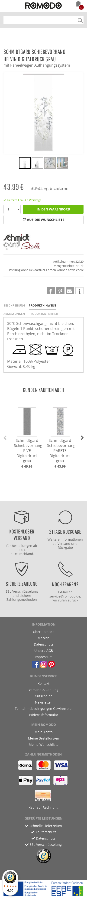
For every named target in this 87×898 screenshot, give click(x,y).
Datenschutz (43, 644)
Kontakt (43, 683)
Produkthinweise (42, 305)
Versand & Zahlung (43, 690)
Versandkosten (59, 189)
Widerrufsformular (43, 715)
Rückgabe (65, 547)
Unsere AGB (43, 650)
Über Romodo (43, 632)
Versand (64, 543)
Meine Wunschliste (43, 744)
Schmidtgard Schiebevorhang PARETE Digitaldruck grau (61, 450)
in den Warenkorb (53, 209)
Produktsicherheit (43, 314)
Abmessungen (14, 314)
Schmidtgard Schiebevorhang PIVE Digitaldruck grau (28, 450)
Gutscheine (43, 696)
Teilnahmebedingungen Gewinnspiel (43, 708)
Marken (43, 638)
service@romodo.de (64, 596)
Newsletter (43, 702)
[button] (78, 4)
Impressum (43, 657)
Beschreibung (14, 305)
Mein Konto (43, 732)
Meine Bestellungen (43, 738)
